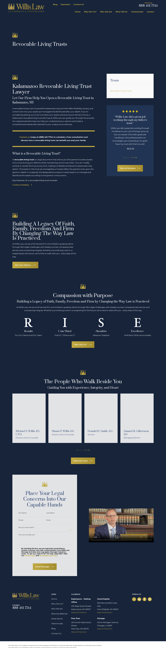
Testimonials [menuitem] (137, 12)
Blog (55, 4)
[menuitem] (130, 90)
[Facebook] (144, 591)
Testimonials (57, 615)
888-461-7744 (148, 5)
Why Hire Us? (57, 596)
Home (54, 591)
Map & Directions (78, 604)
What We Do (57, 611)
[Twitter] (134, 591)
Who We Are (57, 601)
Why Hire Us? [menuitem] (90, 12)
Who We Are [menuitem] (106, 12)
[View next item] (134, 158)
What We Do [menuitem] (121, 12)
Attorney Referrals (59, 606)
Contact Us (78, 4)
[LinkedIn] (139, 591)
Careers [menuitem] (150, 12)
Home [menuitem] (77, 12)
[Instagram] (150, 591)
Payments (65, 4)
